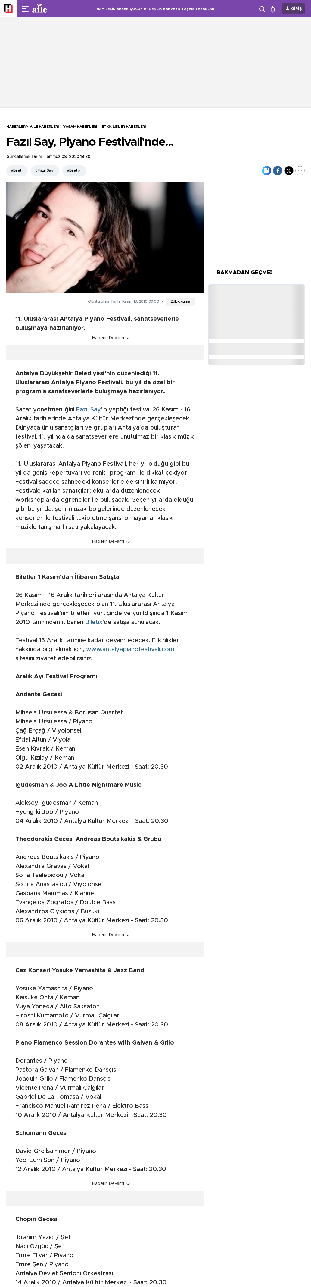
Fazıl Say (88, 410)
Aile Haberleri (44, 126)
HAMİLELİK (106, 9)
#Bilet (16, 171)
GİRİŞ (296, 9)
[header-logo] (51, 8)
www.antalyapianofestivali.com (130, 649)
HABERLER (15, 126)
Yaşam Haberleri (80, 126)
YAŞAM (188, 9)
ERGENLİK (153, 9)
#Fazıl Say (44, 171)
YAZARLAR (204, 9)
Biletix (93, 622)
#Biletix (73, 171)
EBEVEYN (171, 9)
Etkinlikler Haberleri (123, 126)
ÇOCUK (136, 9)
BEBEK (123, 9)
